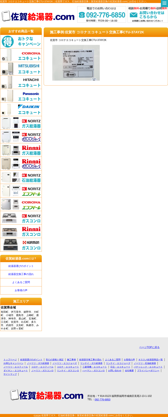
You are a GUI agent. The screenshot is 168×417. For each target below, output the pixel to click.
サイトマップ (10, 374)
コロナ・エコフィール (42, 367)
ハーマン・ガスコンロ (93, 370)
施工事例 (71, 359)
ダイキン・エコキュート (15, 370)
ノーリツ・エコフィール (15, 367)
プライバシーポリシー (148, 370)
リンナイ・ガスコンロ (68, 370)
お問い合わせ (114, 370)
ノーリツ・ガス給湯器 (38, 363)
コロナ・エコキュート (68, 367)
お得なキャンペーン (13, 363)
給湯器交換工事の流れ (21, 274)
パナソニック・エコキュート (148, 367)
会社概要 (129, 370)
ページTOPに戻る (149, 347)
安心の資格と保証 (54, 359)
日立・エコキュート (120, 367)
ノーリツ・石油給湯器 (145, 363)
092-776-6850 (102, 399)
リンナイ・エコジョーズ (118, 363)
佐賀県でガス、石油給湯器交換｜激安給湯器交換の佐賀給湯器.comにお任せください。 (87, 415)
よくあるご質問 (21, 282)
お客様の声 (21, 290)
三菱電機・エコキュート (94, 367)
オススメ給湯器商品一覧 (150, 359)
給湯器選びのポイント (21, 266)
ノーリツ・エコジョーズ (64, 363)
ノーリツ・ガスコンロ (42, 370)
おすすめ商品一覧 (21, 31)
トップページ (10, 359)
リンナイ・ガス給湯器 (91, 363)
